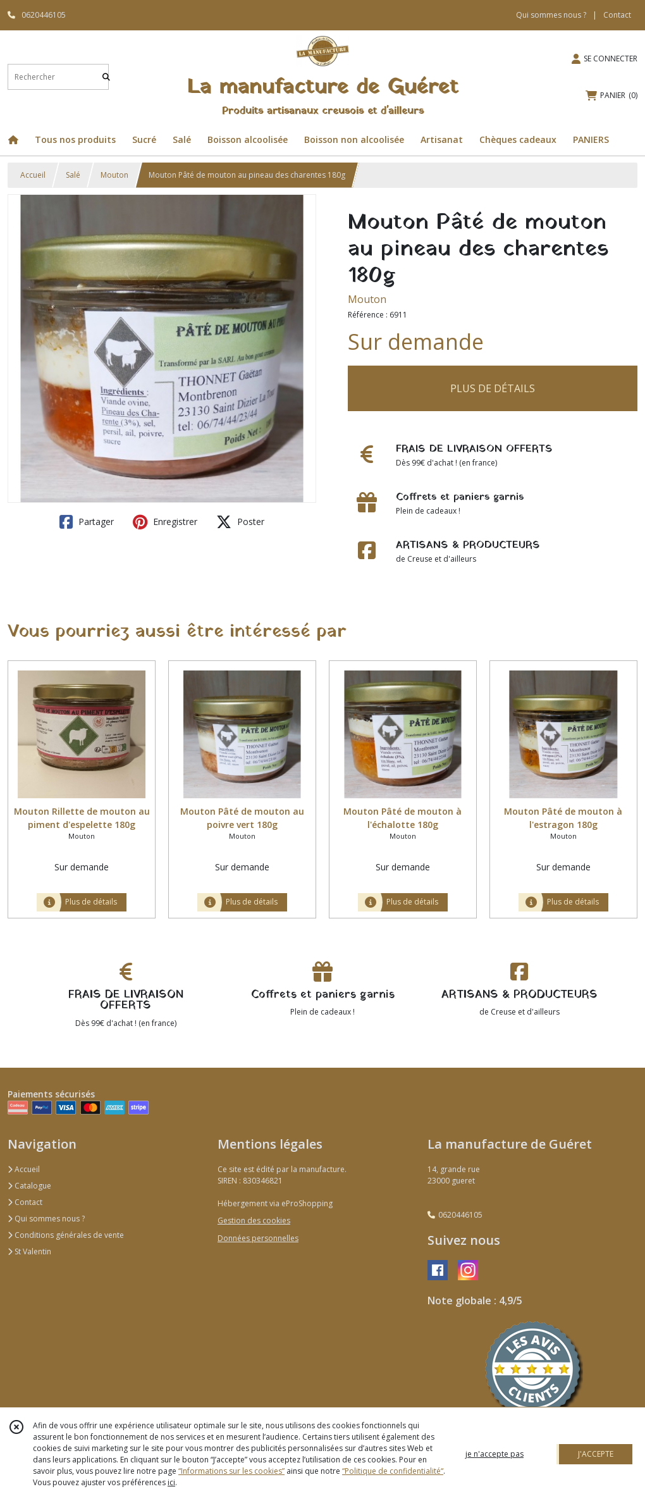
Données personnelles (258, 1238)
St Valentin (29, 1251)
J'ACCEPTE (595, 1453)
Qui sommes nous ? (46, 1218)
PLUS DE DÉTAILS (492, 388)
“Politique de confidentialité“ (392, 1471)
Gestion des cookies (254, 1220)
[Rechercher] (106, 77)
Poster (240, 521)
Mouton (114, 175)
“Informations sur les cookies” (231, 1471)
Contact (617, 14)
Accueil (33, 175)
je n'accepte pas (494, 1453)
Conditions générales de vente (66, 1235)
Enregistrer (165, 521)
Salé (73, 175)
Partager (86, 521)
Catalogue (29, 1185)
